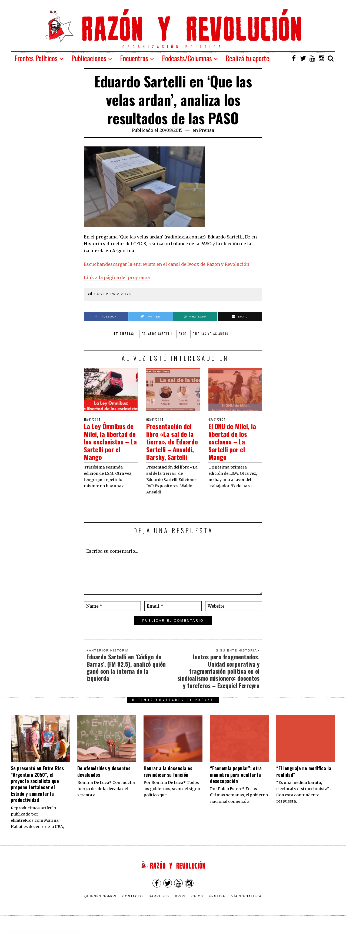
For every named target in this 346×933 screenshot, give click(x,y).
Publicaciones (88, 58)
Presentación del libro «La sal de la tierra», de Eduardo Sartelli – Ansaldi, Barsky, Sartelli (172, 445)
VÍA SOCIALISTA (246, 903)
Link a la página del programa (117, 277)
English (217, 903)
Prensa (206, 130)
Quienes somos (100, 903)
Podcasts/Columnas (187, 58)
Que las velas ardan (211, 334)
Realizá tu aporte (247, 58)
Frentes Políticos (36, 58)
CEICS (197, 903)
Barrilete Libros (167, 903)
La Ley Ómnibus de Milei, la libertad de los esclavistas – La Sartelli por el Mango (110, 441)
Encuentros (134, 58)
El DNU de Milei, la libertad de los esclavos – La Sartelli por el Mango (234, 441)
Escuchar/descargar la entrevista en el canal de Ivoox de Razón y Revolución (166, 264)
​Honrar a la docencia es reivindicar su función (168, 779)
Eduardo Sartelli (157, 334)
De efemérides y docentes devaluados (103, 779)
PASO (183, 334)
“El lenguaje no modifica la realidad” (303, 779)
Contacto (132, 903)
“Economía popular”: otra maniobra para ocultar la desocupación (236, 782)
